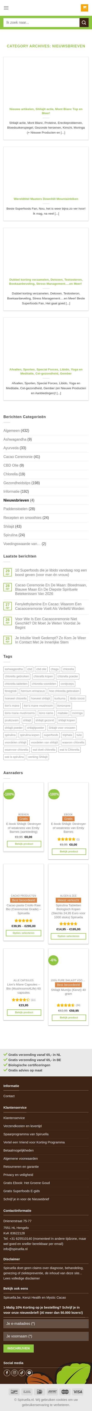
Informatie (11, 491)
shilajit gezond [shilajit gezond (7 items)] (45, 720)
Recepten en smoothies (22, 518)
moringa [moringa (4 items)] (77, 713)
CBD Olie (11, 465)
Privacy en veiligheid (18, 1175)
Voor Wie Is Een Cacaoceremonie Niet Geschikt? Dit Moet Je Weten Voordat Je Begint (47, 623)
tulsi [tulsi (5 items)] (79, 735)
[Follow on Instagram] (14, 1372)
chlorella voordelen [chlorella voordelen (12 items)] (44, 683)
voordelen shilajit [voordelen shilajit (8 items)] (15, 742)
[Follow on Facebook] (7, 1372)
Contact (9, 1096)
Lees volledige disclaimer (21, 1278)
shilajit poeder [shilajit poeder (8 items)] (14, 727)
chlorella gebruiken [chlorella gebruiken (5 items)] (17, 676)
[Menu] (6, 7)
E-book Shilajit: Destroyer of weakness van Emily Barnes (68, 827)
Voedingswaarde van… (22, 544)
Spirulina (10, 535)
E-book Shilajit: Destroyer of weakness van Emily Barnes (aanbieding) (23, 827)
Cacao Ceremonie (18, 457)
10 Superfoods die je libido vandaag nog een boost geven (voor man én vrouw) (51, 572)
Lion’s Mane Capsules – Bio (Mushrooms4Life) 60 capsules (23, 988)
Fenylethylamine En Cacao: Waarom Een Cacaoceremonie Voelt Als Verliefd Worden (49, 606)
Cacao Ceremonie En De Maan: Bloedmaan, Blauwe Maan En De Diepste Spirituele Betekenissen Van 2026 (51, 589)
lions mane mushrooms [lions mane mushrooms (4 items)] (20, 713)
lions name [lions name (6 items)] (46, 713)
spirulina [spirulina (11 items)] (10, 735)
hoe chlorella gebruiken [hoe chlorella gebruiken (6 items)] (64, 691)
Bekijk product (24, 843)
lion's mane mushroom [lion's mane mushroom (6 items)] (38, 705)
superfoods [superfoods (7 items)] (51, 735)
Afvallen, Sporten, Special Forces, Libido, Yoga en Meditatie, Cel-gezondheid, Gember (46, 371)
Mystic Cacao (56, 1297)
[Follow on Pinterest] (29, 1372)
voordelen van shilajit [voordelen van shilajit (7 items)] (44, 742)
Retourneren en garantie (21, 1166)
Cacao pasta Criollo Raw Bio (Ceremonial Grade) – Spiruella (23, 909)
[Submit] (84, 22)
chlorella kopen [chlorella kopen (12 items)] (43, 676)
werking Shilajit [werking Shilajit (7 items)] (37, 757)
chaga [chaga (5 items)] (55, 669)
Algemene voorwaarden (20, 1158)
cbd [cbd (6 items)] (29, 669)
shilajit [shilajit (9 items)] (27, 720)
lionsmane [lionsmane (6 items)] (63, 705)
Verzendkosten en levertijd (22, 1126)
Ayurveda (11, 448)
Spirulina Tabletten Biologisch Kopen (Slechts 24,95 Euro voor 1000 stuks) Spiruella (68, 911)
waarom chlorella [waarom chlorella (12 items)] (73, 742)
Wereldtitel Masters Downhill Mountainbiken (46, 199)
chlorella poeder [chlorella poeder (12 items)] (67, 676)
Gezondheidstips (16, 483)
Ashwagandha (14, 439)
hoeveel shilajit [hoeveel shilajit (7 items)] (40, 698)
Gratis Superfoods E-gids (21, 1191)
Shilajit (8, 526)
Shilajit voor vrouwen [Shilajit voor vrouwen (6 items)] (61, 727)
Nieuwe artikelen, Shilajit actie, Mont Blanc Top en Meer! (46, 111)
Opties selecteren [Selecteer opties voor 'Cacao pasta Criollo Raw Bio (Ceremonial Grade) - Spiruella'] (23, 933)
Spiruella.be (12, 1297)
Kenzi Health (31, 1297)
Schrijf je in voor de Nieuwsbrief (26, 1199)
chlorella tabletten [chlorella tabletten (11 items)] (16, 683)
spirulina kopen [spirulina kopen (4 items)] (29, 735)
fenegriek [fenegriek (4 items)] (11, 691)
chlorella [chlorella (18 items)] (68, 669)
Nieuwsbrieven (16, 500)
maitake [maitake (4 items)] (63, 713)
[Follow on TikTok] (21, 1372)
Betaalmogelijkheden (18, 1150)
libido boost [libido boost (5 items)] (77, 698)
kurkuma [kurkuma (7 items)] (59, 698)
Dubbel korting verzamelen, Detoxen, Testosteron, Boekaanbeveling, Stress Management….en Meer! (46, 281)
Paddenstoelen (15, 509)
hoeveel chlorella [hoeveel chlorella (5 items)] (16, 698)
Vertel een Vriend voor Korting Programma (34, 1142)
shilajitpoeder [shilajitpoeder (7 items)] (35, 727)
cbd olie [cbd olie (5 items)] (41, 669)
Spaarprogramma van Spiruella (25, 1134)
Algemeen (11, 431)
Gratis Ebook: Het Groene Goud (26, 1183)
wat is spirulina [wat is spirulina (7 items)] (14, 757)
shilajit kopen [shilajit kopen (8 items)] (66, 720)
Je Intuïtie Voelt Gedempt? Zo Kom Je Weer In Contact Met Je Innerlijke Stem (50, 640)
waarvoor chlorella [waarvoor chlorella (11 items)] (16, 749)
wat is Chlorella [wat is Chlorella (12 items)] (69, 749)
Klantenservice (14, 1118)
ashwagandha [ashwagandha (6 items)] (14, 669)
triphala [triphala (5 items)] (67, 735)
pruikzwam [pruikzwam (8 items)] (12, 720)
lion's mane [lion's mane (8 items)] (12, 705)
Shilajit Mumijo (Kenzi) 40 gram (68, 992)
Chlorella (10, 474)
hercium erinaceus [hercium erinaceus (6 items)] (33, 691)
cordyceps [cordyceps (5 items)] (67, 683)
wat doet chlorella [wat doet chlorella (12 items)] (44, 749)
